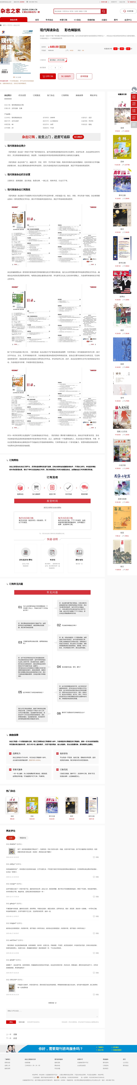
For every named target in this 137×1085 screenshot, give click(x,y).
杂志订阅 (122, 2)
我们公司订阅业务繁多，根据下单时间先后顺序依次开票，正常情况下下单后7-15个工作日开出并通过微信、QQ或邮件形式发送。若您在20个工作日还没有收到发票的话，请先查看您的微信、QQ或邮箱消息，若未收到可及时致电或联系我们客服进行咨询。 (32, 714)
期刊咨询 (105, 1062)
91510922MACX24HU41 (96, 1077)
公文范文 (125, 1062)
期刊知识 (125, 1065)
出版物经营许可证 (82, 1062)
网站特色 (57, 1065)
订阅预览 (36, 95)
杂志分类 (13, 20)
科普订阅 (63, 20)
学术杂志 (49, 20)
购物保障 (79, 95)
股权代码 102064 (34, 760)
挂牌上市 (7, 1065)
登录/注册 (104, 2)
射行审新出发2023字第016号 (44, 1080)
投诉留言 (105, 1068)
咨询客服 (84, 76)
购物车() (133, 2)
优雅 (11, 1034)
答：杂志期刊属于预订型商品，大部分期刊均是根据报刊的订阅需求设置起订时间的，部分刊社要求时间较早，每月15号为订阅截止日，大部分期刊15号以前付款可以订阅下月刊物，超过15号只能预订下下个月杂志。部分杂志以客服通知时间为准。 (73, 608)
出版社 (104, 20)
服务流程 (57, 1062)
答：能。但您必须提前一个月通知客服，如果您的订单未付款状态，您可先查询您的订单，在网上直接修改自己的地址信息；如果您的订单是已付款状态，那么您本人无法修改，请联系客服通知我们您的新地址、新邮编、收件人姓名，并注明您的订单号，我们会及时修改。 (73, 643)
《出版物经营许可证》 (51, 1075)
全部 (10, 838)
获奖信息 (7, 1062)
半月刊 (10, 25)
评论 (11, 1022)
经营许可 (114, 2)
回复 (95, 857)
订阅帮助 (65, 95)
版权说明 (7, 1068)
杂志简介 (8, 95)
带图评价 (23, 838)
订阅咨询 (105, 1065)
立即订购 (48, 76)
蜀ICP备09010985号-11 (48, 1077)
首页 (37, 20)
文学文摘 (15, 108)
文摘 (20, 108)
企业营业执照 (81, 1065)
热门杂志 (50, 95)
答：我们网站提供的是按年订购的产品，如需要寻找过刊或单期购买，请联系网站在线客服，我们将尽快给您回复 (32, 625)
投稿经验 (91, 20)
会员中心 (128, 20)
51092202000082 (73, 1077)
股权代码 (20, 2)
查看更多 (51, 1003)
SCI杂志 (77, 20)
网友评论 (93, 95)
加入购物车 (66, 76)
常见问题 (57, 1068)
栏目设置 (22, 95)
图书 (116, 20)
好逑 (11, 1038)
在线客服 (27, 1062)
